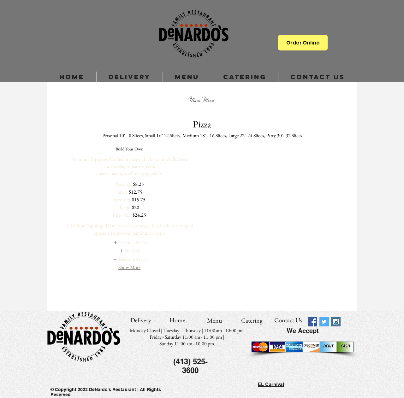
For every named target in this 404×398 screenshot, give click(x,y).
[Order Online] (303, 42)
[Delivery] (141, 320)
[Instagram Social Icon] (336, 321)
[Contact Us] (288, 320)
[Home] (177, 320)
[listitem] (129, 242)
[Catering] (251, 320)
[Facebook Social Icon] (312, 321)
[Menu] (214, 320)
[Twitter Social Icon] (324, 321)
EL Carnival (271, 384)
